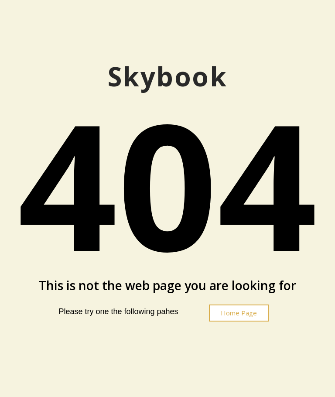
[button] (239, 313)
